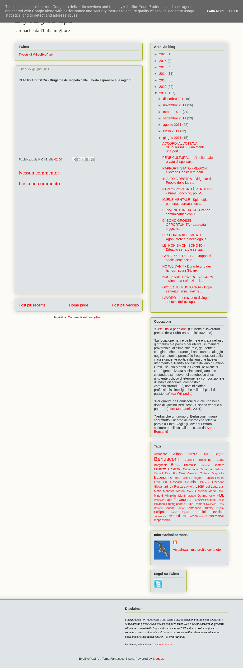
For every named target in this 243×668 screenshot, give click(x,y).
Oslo (212, 495)
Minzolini (170, 495)
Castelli (158, 473)
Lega (199, 486)
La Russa (176, 486)
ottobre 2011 (173, 112)
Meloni (202, 491)
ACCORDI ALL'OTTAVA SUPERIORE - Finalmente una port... (183, 147)
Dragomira (218, 473)
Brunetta (160, 469)
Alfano (178, 454)
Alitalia (192, 454)
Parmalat (198, 500)
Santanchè (194, 508)
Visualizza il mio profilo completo (197, 549)
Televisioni (216, 512)
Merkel (212, 491)
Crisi (182, 473)
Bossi (176, 464)
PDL (220, 495)
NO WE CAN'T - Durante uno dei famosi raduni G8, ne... (186, 268)
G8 (165, 482)
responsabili (162, 520)
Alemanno (161, 454)
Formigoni (195, 478)
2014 (163, 73)
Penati (220, 500)
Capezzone (190, 469)
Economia (163, 477)
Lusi (221, 486)
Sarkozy (207, 508)
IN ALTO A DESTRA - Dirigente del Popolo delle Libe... (187, 181)
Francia (209, 478)
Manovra (169, 491)
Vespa (193, 516)
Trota (184, 516)
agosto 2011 (172, 125)
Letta (214, 486)
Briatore (219, 465)
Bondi (220, 459)
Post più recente (32, 305)
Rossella (211, 504)
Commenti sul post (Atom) (85, 317)
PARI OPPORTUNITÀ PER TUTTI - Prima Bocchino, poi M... (187, 191)
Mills (221, 491)
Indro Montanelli (179, 409)
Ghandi (204, 482)
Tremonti (173, 516)
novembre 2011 (175, 105)
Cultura (205, 473)
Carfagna (206, 469)
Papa (168, 500)
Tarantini (199, 512)
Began (219, 454)
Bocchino (205, 459)
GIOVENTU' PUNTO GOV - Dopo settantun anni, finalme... (187, 289)
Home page (78, 305)
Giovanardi (161, 486)
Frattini (219, 478)
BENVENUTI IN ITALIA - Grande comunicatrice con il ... (186, 212)
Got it (234, 11)
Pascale (210, 500)
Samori (181, 508)
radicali (219, 516)
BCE (206, 454)
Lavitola (189, 486)
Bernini (189, 459)
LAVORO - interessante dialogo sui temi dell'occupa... (185, 300)
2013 (163, 80)
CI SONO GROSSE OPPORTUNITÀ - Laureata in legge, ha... (185, 225)
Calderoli (174, 469)
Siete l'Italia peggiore (170, 329)
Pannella (159, 500)
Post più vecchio (125, 305)
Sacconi (170, 508)
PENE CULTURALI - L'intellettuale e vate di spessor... (187, 160)
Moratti (191, 495)
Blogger (158, 658)
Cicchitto (171, 473)
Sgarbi (186, 512)
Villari (202, 516)
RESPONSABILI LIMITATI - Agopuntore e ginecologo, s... (185, 237)
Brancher (205, 465)
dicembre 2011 (174, 99)
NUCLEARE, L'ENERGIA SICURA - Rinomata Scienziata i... (187, 279)
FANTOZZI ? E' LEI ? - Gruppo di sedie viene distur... (186, 258)
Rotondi (158, 508)
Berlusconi (166, 459)
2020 (163, 54)
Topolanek (160, 516)
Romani (200, 504)
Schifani (219, 508)
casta (210, 516)
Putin (190, 504)
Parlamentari (182, 500)
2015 (163, 67)
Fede (176, 478)
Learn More (215, 11)
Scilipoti (159, 512)
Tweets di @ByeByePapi (36, 54)
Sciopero (174, 512)
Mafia (157, 491)
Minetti (158, 495)
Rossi (221, 504)
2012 (163, 87)
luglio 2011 (171, 131)
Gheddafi (218, 482)
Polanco (159, 504)
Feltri (185, 477)
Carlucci (219, 469)
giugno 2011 (172, 138)
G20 (157, 482)
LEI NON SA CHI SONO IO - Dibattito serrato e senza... (183, 247)
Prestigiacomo (175, 504)
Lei (208, 486)
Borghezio (161, 465)
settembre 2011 (175, 118)
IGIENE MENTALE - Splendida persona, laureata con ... (185, 202)
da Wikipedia (181, 393)
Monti (182, 495)
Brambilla (190, 465)
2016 (163, 61)
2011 (163, 93)
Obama (202, 495)
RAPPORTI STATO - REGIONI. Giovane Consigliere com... (185, 170)
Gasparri (176, 482)
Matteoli (191, 491)
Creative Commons (162, 644)
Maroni (181, 491)
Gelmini (190, 482)
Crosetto (192, 473)
